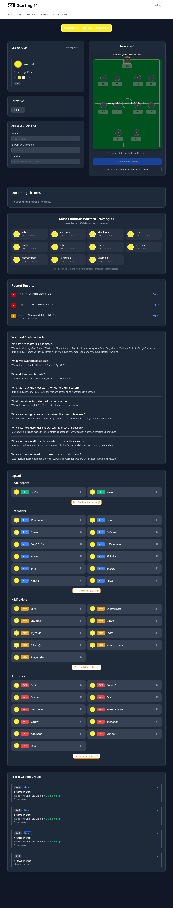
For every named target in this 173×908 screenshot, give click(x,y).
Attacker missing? (86, 755)
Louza (110, 633)
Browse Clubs (14, 14)
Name (14, 133)
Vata (33, 746)
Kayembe (36, 633)
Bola (109, 520)
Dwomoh (36, 621)
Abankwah (37, 520)
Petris (110, 580)
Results (44, 14)
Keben (34, 556)
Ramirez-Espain (115, 645)
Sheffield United (37, 293)
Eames (34, 532)
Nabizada (36, 733)
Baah (33, 685)
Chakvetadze (114, 608)
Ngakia (35, 580)
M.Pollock (112, 556)
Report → (157, 294)
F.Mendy (111, 532)
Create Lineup (60, 14)
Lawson (35, 721)
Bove (33, 608)
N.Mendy (36, 645)
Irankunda (37, 709)
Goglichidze (37, 544)
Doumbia (112, 685)
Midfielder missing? (86, 667)
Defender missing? (86, 590)
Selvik (110, 492)
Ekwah (110, 621)
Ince (109, 697)
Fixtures (31, 14)
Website (15, 156)
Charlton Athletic (37, 315)
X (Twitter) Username (22, 144)
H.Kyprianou (114, 544)
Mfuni (34, 568)
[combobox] (18, 110)
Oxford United (36, 304)
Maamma (112, 721)
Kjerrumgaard (115, 709)
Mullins (111, 568)
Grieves (35, 697)
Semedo (111, 733)
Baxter (34, 492)
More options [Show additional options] (72, 47)
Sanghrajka (37, 657)
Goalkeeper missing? (86, 502)
